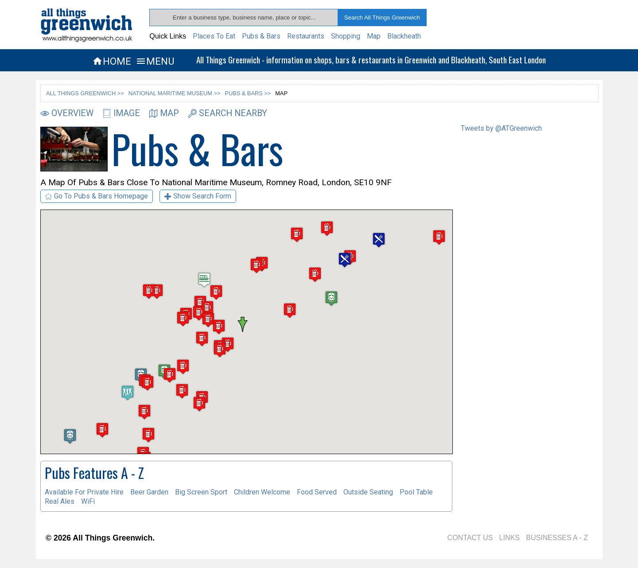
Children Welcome (262, 492)
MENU (155, 61)
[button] (246, 324)
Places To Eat (214, 36)
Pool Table (416, 492)
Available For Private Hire (84, 492)
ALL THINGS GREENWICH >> (85, 93)
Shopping (345, 36)
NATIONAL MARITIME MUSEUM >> (174, 93)
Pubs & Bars (261, 36)
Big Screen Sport (201, 492)
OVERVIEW (66, 113)
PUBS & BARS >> (248, 93)
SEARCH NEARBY (227, 113)
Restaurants (305, 36)
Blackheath (404, 36)
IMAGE (121, 113)
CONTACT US (470, 537)
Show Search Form (197, 196)
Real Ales (59, 501)
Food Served (317, 492)
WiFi (88, 501)
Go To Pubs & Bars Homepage (96, 196)
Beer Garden (149, 492)
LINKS (509, 537)
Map (374, 36)
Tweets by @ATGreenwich (501, 128)
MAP (164, 113)
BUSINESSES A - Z (557, 537)
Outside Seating (368, 492)
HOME (111, 61)
